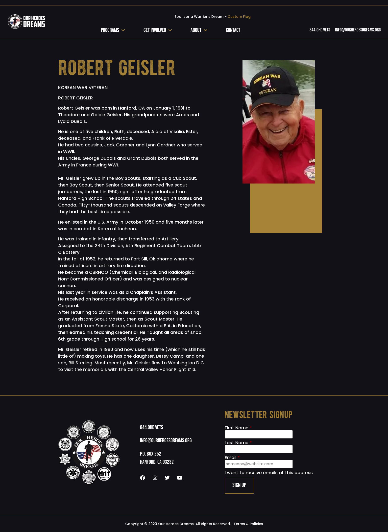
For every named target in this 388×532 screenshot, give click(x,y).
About (199, 30)
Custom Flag (239, 16)
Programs (113, 30)
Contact (233, 30)
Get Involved (158, 30)
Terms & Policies (248, 523)
